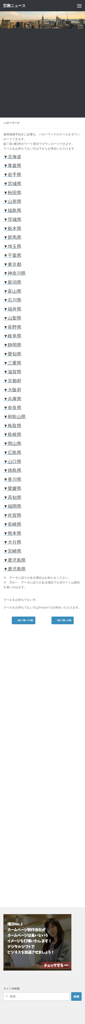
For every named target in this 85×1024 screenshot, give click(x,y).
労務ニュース (14, 5)
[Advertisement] (42, 73)
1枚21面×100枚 (23, 620)
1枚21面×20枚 (62, 620)
